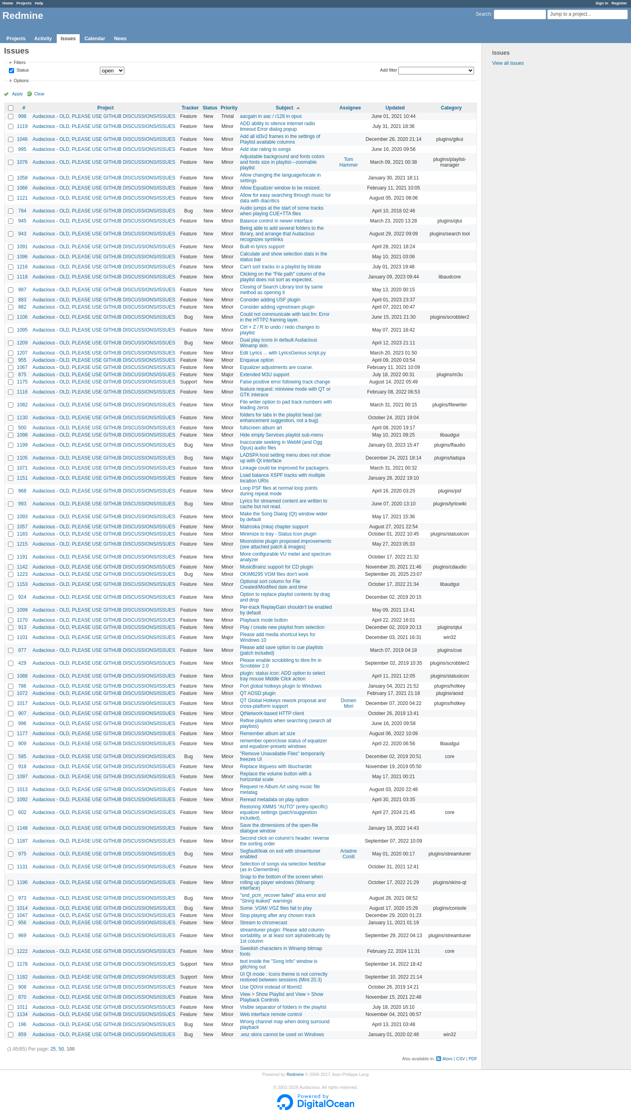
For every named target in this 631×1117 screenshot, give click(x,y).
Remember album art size (267, 733)
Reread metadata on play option (274, 799)
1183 (22, 534)
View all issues (508, 63)
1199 (22, 445)
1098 (22, 435)
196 (22, 1024)
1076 (22, 162)
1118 (22, 277)
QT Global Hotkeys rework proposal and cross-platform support (283, 703)
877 (22, 650)
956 (22, 922)
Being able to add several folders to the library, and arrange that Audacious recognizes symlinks (282, 233)
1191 (22, 557)
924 (22, 597)
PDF (472, 1058)
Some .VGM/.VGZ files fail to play (276, 908)
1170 (22, 620)
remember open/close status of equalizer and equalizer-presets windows (283, 743)
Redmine (295, 1074)
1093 (22, 516)
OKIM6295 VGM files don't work (274, 574)
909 (22, 743)
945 (22, 221)
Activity (43, 38)
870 (22, 997)
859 (22, 1034)
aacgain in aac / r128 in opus (270, 116)
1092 (22, 799)
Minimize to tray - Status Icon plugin (278, 534)
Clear (39, 93)
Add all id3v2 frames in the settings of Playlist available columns (280, 139)
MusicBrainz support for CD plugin (276, 567)
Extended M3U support (264, 374)
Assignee (350, 108)
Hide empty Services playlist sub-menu (281, 435)
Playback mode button (264, 620)
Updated (395, 108)
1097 (22, 776)
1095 (22, 330)
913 (22, 627)
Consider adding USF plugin (270, 300)
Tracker (190, 108)
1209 (22, 343)
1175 (22, 382)
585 (22, 756)
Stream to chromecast (263, 922)
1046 (22, 139)
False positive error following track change (285, 382)
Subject (284, 108)
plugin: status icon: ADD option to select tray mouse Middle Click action (282, 676)
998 (22, 116)
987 (22, 290)
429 (22, 663)
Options (21, 80)
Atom (447, 1058)
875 (22, 374)
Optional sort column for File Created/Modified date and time (273, 584)
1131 (22, 867)
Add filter (388, 70)
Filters (19, 62)
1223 (22, 574)
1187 (22, 841)
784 (22, 211)
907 (22, 713)
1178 (22, 964)
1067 (22, 367)
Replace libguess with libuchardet (275, 766)
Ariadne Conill (348, 853)
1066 (22, 188)
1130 (22, 417)
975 (22, 854)
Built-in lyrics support (262, 246)
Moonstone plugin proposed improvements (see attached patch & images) (285, 544)
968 (22, 491)
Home (7, 3)
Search (483, 14)
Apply (17, 93)
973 (22, 898)
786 (22, 686)
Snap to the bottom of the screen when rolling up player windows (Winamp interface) (281, 882)
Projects (24, 3)
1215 (22, 544)
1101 (22, 637)
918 (22, 766)
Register (619, 3)
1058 (22, 178)
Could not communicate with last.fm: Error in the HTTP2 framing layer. (285, 317)
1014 (22, 908)
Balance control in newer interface (276, 221)
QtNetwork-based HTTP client (272, 713)
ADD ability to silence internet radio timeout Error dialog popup (277, 126)
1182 (22, 977)
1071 (22, 468)
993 (22, 504)
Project (105, 108)
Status (22, 70)
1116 (22, 392)
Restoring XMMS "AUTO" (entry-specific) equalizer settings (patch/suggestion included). (284, 812)
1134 (22, 1014)
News (120, 38)
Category (451, 108)
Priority (229, 108)
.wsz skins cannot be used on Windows (282, 1034)
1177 (22, 733)
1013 (22, 789)
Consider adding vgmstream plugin (277, 307)
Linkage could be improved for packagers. (285, 468)
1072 (22, 693)
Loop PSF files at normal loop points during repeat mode (279, 491)
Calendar (95, 38)
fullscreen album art (261, 428)
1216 (22, 267)
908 (22, 987)
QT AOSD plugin (258, 693)
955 (22, 360)
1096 (22, 257)
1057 (22, 527)
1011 (22, 1007)
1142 (22, 567)
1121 (22, 198)
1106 (22, 317)
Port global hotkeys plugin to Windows (281, 686)
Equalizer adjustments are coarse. (276, 367)
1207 (22, 353)
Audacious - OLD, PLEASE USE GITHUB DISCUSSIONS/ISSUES (104, 116)
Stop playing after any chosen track (277, 915)
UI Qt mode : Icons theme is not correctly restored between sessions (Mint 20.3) (283, 977)
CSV (460, 1058)
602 (22, 812)
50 (61, 1049)
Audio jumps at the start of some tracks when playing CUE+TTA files (281, 210)
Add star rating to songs (265, 149)
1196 (22, 882)
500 (22, 428)
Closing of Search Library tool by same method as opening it (281, 289)
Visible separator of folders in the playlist (283, 1007)
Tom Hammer (348, 162)
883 (22, 300)
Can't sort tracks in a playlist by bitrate (280, 267)
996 (22, 723)
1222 (22, 951)
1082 (22, 405)
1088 (22, 676)
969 (22, 935)
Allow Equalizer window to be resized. (280, 188)
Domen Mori (349, 703)
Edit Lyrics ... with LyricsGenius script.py (283, 353)
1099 (22, 610)
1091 (22, 246)
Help (39, 3)
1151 (22, 478)
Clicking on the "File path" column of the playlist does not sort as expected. (282, 276)
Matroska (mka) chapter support (274, 527)
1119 (22, 126)
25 (53, 1049)
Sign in (602, 3)
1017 (22, 703)
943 (22, 234)
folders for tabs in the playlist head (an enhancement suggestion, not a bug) (281, 417)
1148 (22, 828)
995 (22, 149)
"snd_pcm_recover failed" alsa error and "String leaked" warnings (283, 898)
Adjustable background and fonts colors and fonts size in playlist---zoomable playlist (282, 162)
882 (22, 307)
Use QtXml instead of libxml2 (271, 987)
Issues (68, 38)
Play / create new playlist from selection (282, 627)
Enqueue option (257, 360)
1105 (22, 458)
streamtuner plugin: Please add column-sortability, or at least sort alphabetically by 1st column (285, 935)
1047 (22, 915)
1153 (22, 584)
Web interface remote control (271, 1014)
